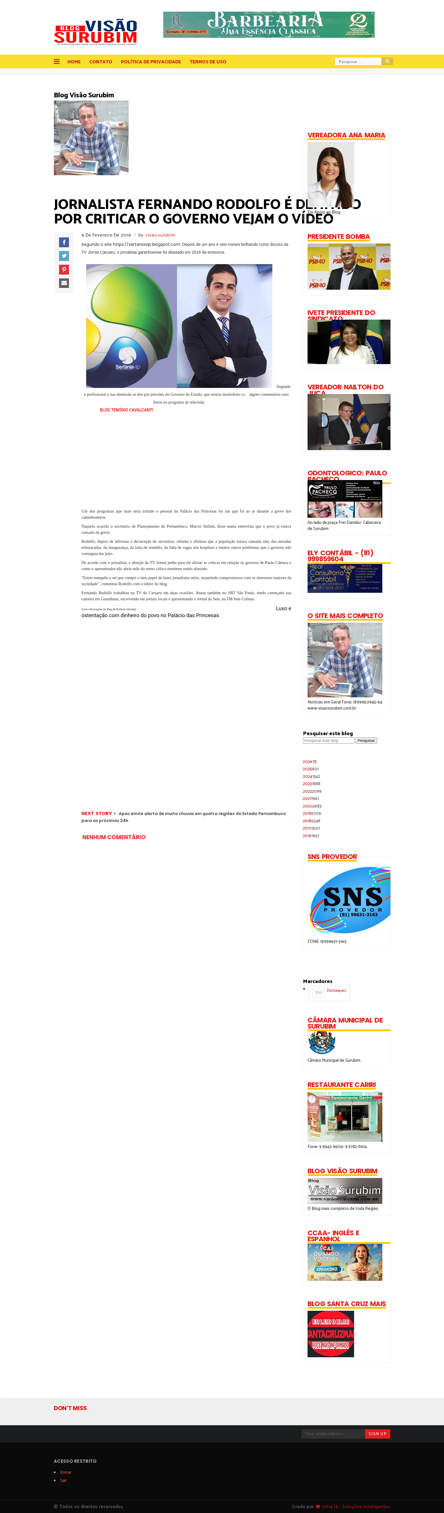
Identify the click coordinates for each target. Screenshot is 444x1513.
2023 (311, 783)
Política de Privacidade (151, 62)
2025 (311, 769)
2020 (312, 806)
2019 (312, 813)
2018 (311, 821)
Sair (63, 1480)
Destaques (329, 992)
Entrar (66, 1472)
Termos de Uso (208, 62)
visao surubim (160, 235)
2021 (311, 798)
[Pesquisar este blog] (328, 740)
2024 (311, 776)
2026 (310, 761)
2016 (311, 835)
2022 (312, 791)
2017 (311, 828)
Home (74, 62)
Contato (100, 62)
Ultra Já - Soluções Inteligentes (356, 1507)
